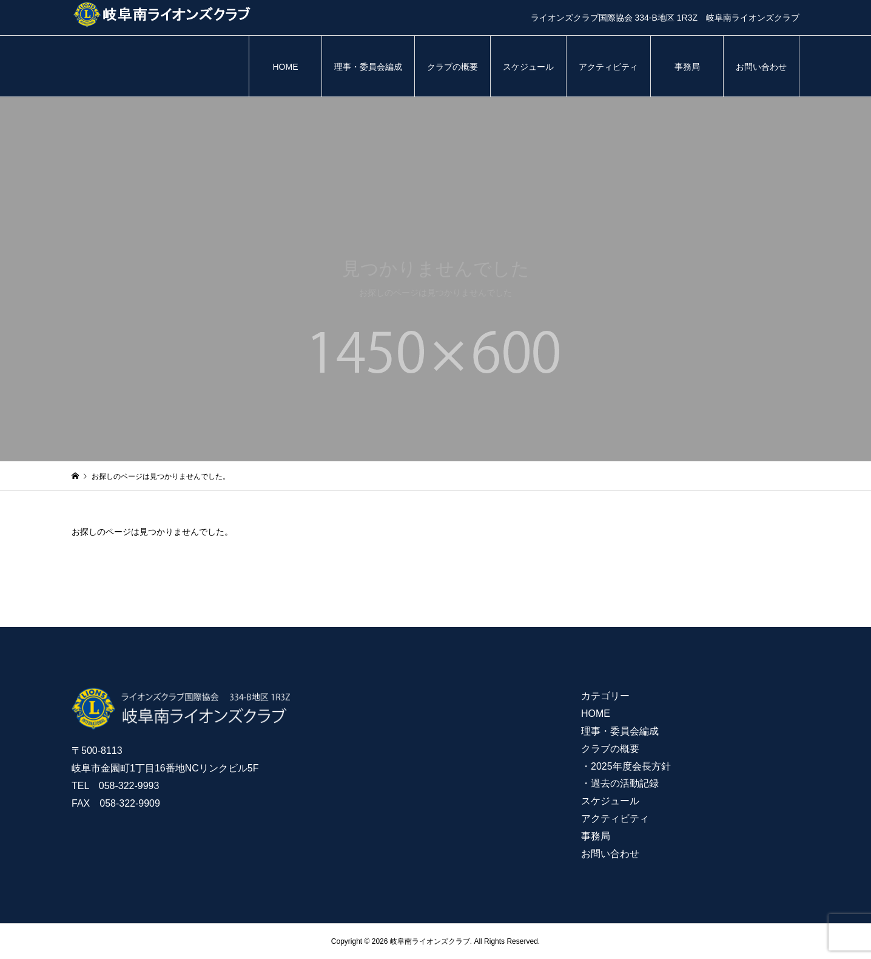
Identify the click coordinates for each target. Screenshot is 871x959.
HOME (285, 67)
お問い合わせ (761, 67)
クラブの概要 (452, 67)
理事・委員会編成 (368, 67)
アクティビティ (608, 67)
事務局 (687, 67)
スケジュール (528, 67)
